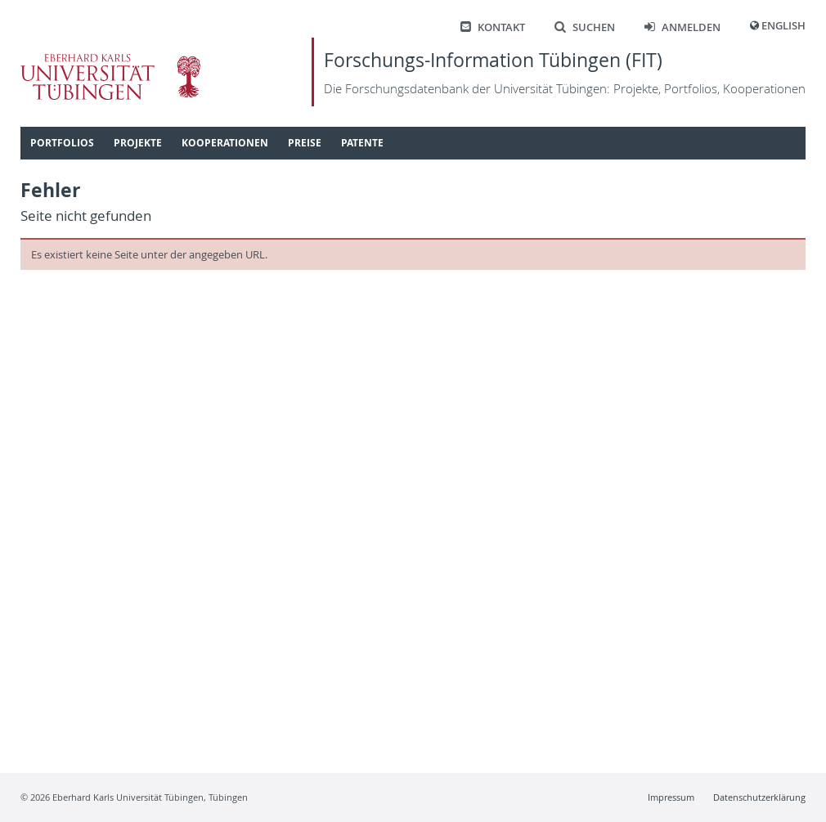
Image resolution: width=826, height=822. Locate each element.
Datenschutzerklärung (759, 797)
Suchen (584, 27)
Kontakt (492, 27)
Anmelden (682, 27)
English (783, 26)
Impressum (671, 797)
